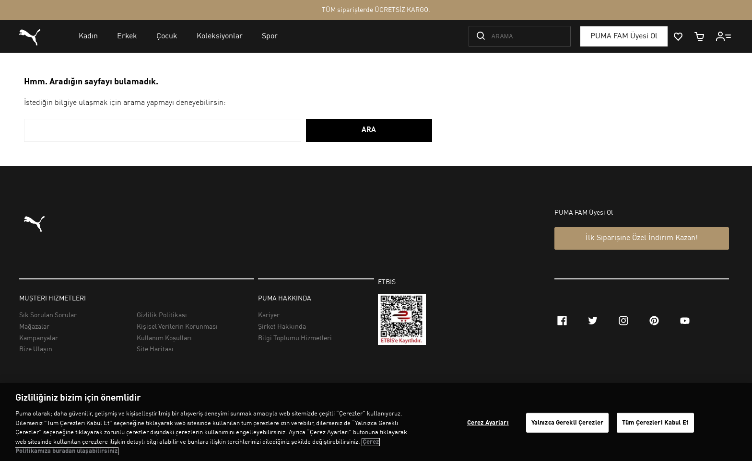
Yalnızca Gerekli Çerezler (567, 422)
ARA (369, 130)
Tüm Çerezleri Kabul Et (655, 422)
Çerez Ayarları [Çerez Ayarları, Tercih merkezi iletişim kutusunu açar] (488, 422)
